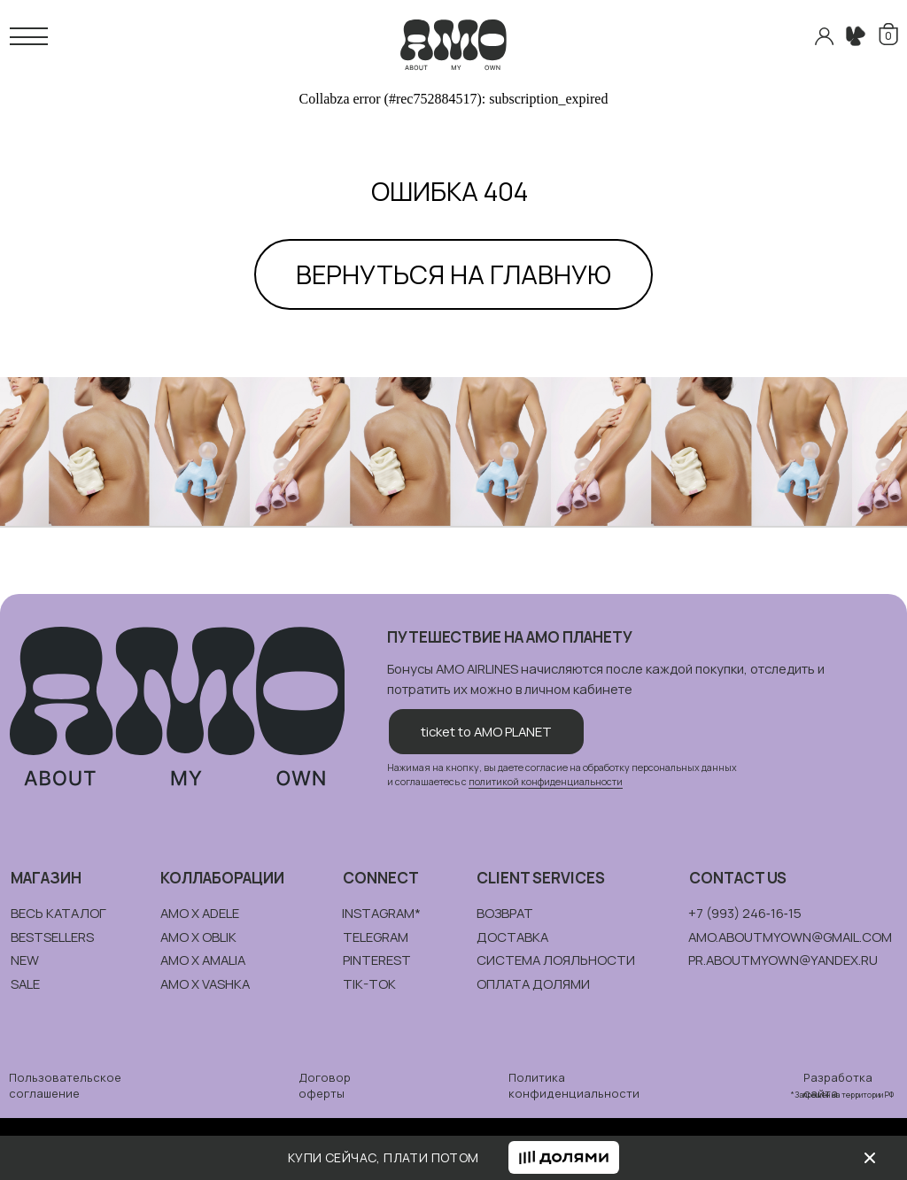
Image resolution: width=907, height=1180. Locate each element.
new (25, 959)
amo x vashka (205, 983)
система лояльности (556, 959)
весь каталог (58, 913)
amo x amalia (202, 959)
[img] (869, 1157)
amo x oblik (198, 936)
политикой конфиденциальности (546, 781)
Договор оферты (324, 1085)
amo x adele (199, 913)
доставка (512, 936)
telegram (375, 936)
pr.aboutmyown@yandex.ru (783, 959)
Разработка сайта (837, 1085)
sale (25, 983)
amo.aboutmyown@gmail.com (790, 936)
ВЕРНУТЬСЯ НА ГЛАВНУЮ (453, 274)
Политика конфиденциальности (574, 1085)
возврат (505, 913)
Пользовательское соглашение (65, 1085)
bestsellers (52, 936)
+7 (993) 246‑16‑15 (745, 913)
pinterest (377, 959)
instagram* (381, 913)
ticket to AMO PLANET (486, 731)
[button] (563, 1157)
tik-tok (369, 983)
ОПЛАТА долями (533, 983)
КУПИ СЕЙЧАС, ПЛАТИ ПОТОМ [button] (383, 1157)
